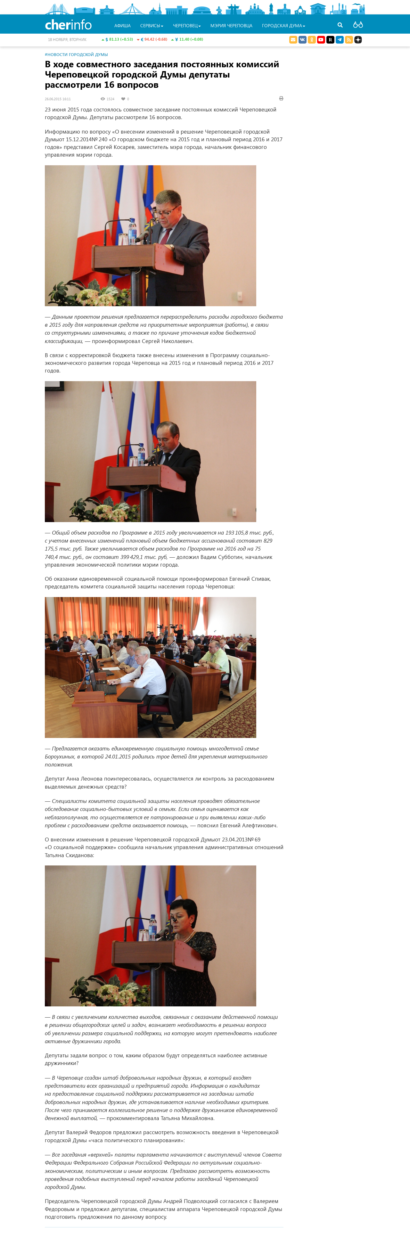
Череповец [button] (187, 25)
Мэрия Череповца (231, 25)
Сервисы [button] (151, 25)
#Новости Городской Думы (76, 54)
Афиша (122, 25)
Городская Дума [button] (283, 25)
